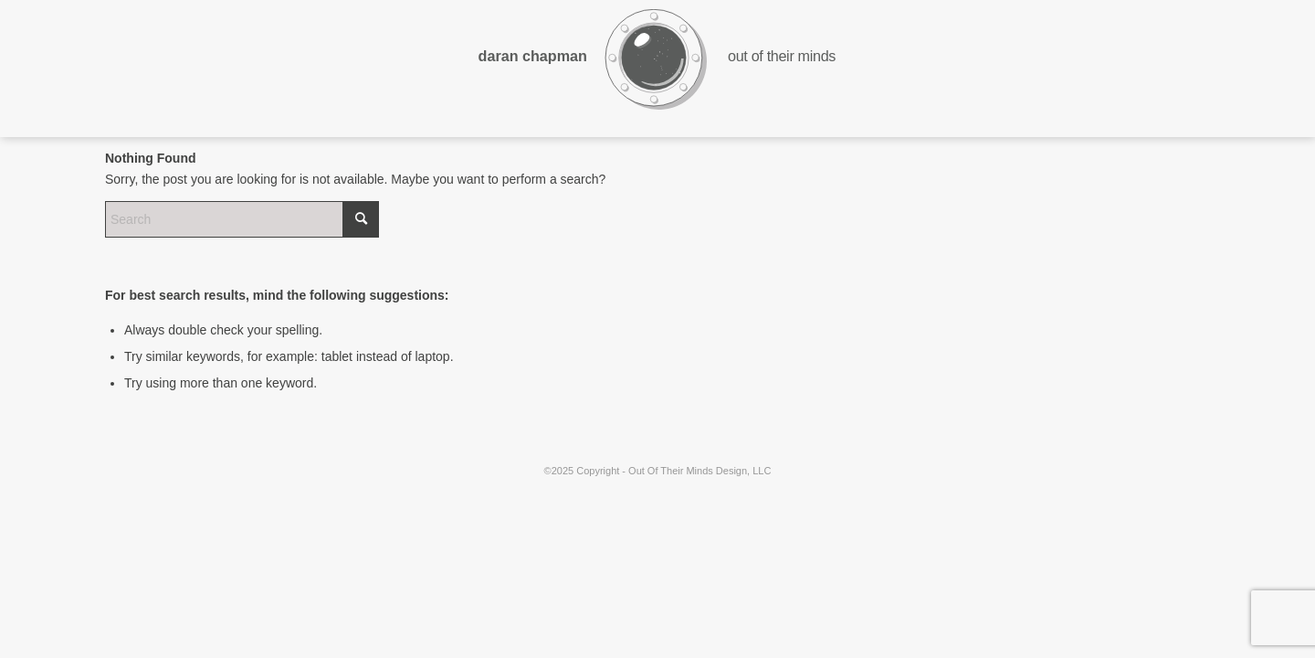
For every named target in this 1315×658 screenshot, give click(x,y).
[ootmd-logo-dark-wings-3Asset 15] (657, 68)
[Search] (242, 219)
